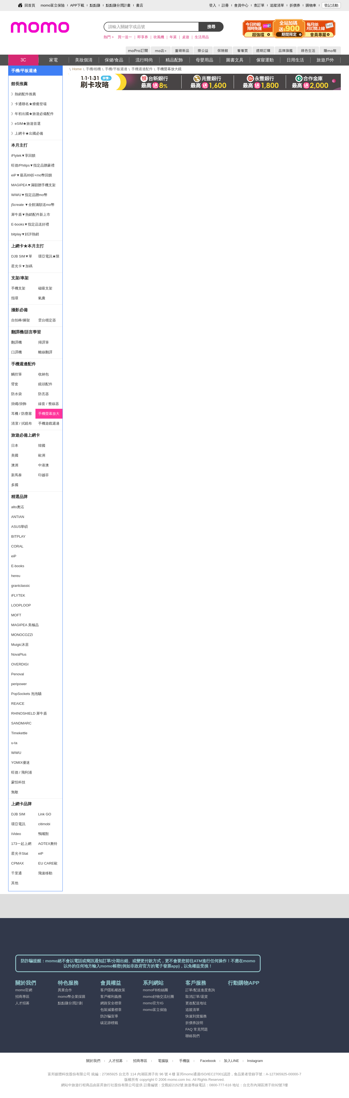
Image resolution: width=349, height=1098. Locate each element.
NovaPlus (18, 654)
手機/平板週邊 (116, 69)
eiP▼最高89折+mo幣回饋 (31, 175)
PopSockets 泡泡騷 (26, 694)
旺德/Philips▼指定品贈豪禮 (33, 165)
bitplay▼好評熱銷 (25, 234)
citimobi (44, 824)
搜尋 (211, 26)
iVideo (16, 834)
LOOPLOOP (21, 605)
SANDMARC (21, 723)
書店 (139, 5)
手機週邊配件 (142, 69)
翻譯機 (16, 342)
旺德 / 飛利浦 (21, 772)
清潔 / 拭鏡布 (21, 423)
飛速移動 (45, 873)
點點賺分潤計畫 (118, 5)
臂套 (14, 384)
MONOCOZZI (22, 635)
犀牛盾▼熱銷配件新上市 (30, 214)
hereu (15, 576)
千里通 (16, 873)
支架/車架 (20, 278)
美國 (14, 455)
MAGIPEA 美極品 (25, 625)
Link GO (44, 814)
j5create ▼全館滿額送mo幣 (33, 205)
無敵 (14, 792)
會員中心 (241, 5)
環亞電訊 (18, 824)
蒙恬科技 (18, 782)
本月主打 (19, 145)
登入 (212, 5)
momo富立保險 (53, 5)
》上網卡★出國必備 (27, 133)
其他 (14, 883)
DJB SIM (18, 814)
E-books (17, 566)
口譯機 (16, 352)
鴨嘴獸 (43, 834)
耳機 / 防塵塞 (21, 414)
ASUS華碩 (19, 527)
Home (77, 69)
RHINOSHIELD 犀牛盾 (29, 713)
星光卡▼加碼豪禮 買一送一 (21, 267)
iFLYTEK (18, 595)
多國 (14, 485)
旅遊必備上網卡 (25, 435)
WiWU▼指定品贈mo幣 (29, 195)
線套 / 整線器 (48, 404)
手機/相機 (93, 69)
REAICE (17, 704)
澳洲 (14, 465)
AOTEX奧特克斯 (47, 845)
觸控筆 (16, 374)
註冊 (225, 5)
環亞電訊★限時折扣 (48, 257)
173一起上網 (21, 844)
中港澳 (43, 465)
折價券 (295, 5)
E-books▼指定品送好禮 (30, 224)
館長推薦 (19, 83)
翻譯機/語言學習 (26, 332)
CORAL (17, 546)
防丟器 (43, 394)
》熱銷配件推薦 (23, 94)
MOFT (16, 615)
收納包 (43, 374)
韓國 (41, 445)
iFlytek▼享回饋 (23, 155)
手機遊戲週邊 (48, 423)
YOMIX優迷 (20, 762)
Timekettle (19, 733)
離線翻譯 (45, 352)
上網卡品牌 (21, 803)
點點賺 (95, 5)
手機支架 (18, 288)
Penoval (17, 674)
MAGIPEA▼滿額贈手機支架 (33, 185)
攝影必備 (19, 309)
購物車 (311, 5)
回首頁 (30, 5)
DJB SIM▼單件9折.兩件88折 (21, 257)
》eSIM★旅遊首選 (26, 124)
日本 (14, 445)
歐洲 (41, 455)
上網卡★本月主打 (27, 246)
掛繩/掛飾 (18, 404)
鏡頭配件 (45, 384)
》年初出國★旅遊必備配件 (32, 114)
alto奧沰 (17, 507)
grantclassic (20, 586)
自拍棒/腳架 (20, 320)
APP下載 (77, 5)
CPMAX (17, 863)
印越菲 (43, 475)
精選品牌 (19, 496)
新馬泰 (16, 475)
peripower (19, 684)
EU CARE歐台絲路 (48, 864)
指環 (14, 298)
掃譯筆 (43, 342)
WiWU (16, 753)
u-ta (14, 743)
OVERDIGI (20, 664)
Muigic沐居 (20, 645)
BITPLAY (18, 536)
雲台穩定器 (47, 320)
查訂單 (259, 5)
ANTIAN (17, 517)
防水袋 (16, 394)
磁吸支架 (45, 288)
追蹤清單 (277, 5)
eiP (13, 556)
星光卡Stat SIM (19, 855)
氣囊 (41, 298)
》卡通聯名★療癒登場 (29, 104)
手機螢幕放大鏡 (48, 415)
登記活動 (331, 5)
